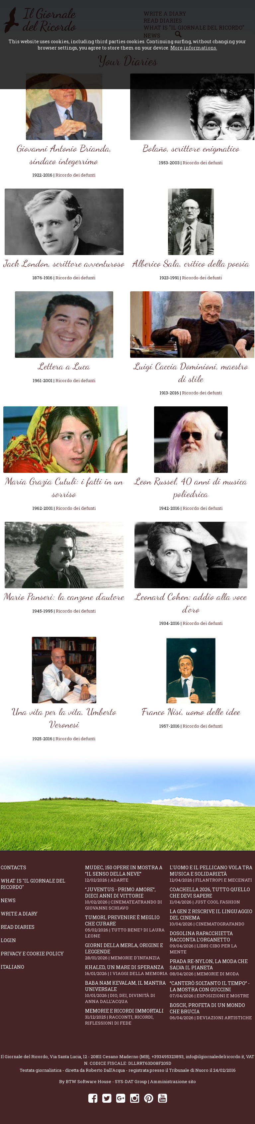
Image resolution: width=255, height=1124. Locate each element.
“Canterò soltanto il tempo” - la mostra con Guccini (212, 989)
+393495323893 (167, 1056)
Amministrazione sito (173, 1081)
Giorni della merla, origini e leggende (127, 951)
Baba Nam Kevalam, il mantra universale (127, 992)
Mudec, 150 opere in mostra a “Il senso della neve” (127, 873)
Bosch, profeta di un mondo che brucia (212, 1011)
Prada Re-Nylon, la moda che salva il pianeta (212, 967)
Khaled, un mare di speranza (127, 970)
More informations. (193, 48)
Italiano (12, 967)
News (8, 900)
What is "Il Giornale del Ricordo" (33, 884)
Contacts (13, 867)
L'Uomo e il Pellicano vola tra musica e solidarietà (212, 873)
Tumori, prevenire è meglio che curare (127, 926)
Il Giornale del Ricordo (24, 1056)
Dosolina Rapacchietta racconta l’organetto (212, 942)
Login (8, 940)
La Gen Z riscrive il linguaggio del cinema (212, 917)
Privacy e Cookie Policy (32, 953)
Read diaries (18, 927)
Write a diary (19, 914)
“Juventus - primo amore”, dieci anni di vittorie (127, 898)
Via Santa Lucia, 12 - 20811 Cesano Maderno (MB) (99, 1056)
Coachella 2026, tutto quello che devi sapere (212, 895)
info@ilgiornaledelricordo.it (215, 1056)
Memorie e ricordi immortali (127, 1017)
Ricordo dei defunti (75, 175)
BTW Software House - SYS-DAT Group (106, 1081)
